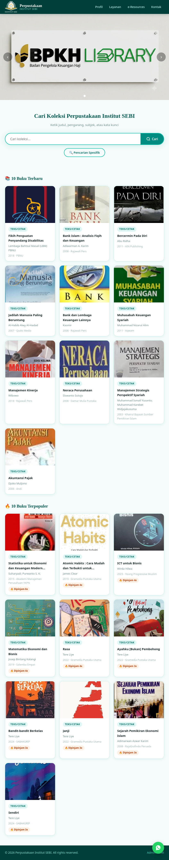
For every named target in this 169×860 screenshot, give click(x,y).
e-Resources (136, 7)
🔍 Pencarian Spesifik (84, 153)
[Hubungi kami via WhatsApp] (158, 848)
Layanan (115, 7)
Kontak (156, 7)
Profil (99, 7)
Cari (152, 139)
